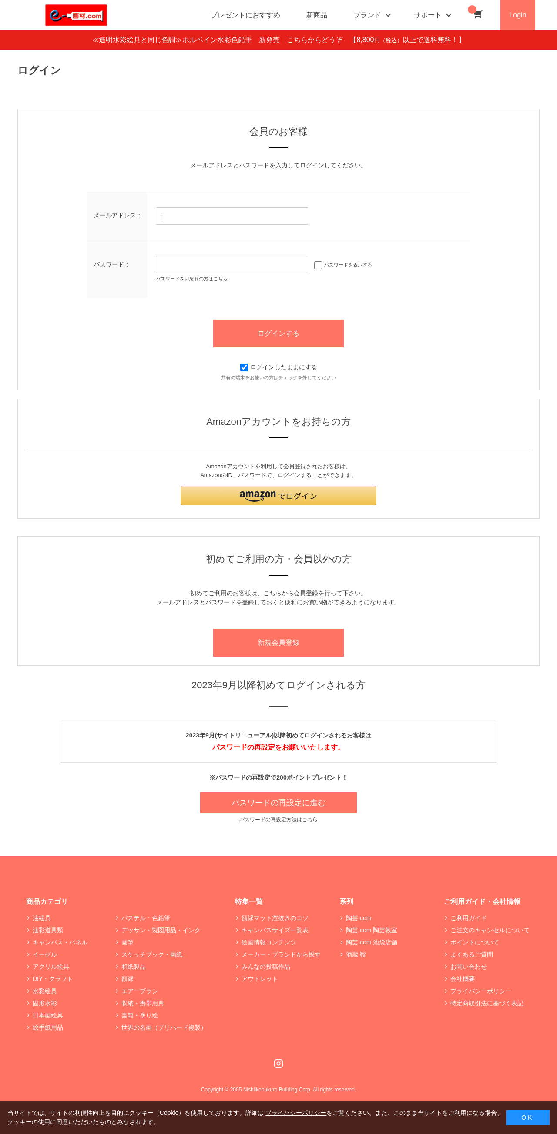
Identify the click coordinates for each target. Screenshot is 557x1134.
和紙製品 (133, 966)
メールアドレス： (118, 215)
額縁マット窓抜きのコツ (275, 917)
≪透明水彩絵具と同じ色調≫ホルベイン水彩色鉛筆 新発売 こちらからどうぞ (220, 39)
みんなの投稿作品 (266, 966)
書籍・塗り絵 (139, 1015)
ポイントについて (474, 942)
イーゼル (45, 954)
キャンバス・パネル (60, 942)
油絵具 (42, 917)
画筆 (127, 942)
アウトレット (260, 978)
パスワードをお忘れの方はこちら (192, 278)
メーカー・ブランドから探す (281, 954)
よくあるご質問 (471, 954)
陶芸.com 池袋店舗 (371, 942)
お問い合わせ (468, 966)
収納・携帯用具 (142, 1003)
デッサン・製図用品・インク (161, 930)
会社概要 (462, 978)
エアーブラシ (139, 990)
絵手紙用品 (48, 1027)
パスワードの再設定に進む (278, 802)
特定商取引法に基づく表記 (486, 1003)
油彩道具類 (48, 930)
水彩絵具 (45, 990)
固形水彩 (45, 1003)
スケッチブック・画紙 (151, 954)
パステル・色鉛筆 (145, 917)
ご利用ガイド (468, 917)
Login (517, 15)
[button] (278, 495)
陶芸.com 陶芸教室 (371, 930)
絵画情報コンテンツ (269, 942)
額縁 (127, 978)
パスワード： (112, 264)
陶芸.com (358, 917)
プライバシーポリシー (480, 990)
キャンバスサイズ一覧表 (275, 930)
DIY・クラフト (53, 978)
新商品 (316, 15)
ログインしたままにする (278, 367)
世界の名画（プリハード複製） (164, 1027)
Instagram (278, 1063)
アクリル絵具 (51, 966)
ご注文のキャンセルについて (490, 930)
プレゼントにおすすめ (245, 15)
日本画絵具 (48, 1015)
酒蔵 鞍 (356, 954)
